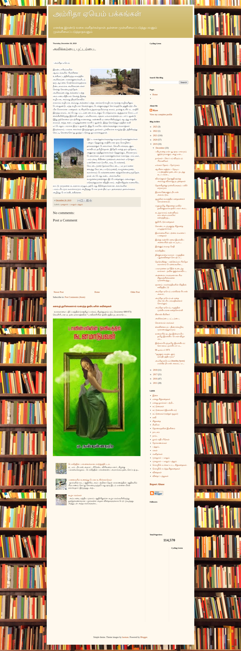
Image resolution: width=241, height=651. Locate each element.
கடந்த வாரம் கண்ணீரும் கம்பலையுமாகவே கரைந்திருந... (166, 215)
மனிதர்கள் (157, 454)
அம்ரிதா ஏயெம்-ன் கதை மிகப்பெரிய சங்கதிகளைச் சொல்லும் (168, 301)
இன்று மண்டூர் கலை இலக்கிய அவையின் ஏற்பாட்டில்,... (169, 241)
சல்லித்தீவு (160, 251)
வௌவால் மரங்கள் (164, 323)
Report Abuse (157, 484)
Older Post (135, 292)
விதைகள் (157, 472)
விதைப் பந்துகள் (160, 476)
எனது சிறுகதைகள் (161, 399)
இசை (155, 395)
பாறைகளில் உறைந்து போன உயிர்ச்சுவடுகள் (90, 480)
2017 (155, 374)
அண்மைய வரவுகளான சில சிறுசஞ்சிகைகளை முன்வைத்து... (168, 278)
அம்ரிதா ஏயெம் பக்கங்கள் (97, 14)
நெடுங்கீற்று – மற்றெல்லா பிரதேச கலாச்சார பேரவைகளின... (171, 263)
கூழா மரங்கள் (75, 495)
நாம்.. (155, 436)
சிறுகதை (156, 421)
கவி (154, 417)
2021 (155, 135)
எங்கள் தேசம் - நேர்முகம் (167, 165)
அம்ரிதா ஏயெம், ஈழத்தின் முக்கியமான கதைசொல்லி (169, 308)
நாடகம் (156, 432)
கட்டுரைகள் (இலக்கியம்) (164, 410)
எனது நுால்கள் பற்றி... (163, 403)
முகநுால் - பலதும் (161, 458)
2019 (155, 144)
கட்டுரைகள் (158, 406)
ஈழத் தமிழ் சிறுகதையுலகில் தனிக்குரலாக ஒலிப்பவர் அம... (171, 207)
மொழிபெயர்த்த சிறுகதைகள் (166, 469)
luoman (125, 637)
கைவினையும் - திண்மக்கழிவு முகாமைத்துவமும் (169, 328)
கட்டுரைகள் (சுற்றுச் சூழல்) (165, 414)
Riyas (155, 110)
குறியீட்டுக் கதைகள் (164, 222)
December (160, 148)
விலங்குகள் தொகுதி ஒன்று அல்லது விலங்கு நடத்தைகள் (170, 180)
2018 (155, 370)
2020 (155, 140)
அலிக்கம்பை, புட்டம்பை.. (167, 318)
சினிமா (156, 425)
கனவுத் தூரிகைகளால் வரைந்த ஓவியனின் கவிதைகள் (82, 306)
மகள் (155, 450)
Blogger (143, 637)
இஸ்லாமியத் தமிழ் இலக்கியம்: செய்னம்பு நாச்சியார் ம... (170, 344)
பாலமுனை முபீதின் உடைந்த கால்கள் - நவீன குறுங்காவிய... (171, 269)
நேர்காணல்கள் (159, 443)
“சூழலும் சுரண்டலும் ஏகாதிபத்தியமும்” (165, 355)
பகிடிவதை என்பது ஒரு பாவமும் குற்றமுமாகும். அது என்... (171, 152)
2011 (155, 383)
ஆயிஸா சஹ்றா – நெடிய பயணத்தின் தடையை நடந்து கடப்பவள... (170, 172)
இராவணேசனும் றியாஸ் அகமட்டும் (167, 193)
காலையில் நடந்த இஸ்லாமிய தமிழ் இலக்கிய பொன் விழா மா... (170, 336)
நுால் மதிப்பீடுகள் (161, 439)
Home (97, 292)
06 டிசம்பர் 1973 (162, 350)
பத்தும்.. (156, 447)
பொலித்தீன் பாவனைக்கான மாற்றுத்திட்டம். (89, 464)
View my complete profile (161, 114)
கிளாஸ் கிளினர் (162, 314)
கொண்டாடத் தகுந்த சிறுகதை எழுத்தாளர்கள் (169, 227)
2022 (155, 131)
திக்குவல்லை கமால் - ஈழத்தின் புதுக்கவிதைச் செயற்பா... (169, 256)
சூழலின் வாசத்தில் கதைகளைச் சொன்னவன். (170, 200)
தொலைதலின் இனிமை (163, 428)
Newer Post (59, 292)
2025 (155, 127)
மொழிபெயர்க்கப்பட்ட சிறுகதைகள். (169, 465)
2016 (155, 379)
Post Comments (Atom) (75, 297)
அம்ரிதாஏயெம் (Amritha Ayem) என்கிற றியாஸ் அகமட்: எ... (170, 362)
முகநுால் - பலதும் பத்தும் (71, 204)
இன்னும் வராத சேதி (165, 246)
